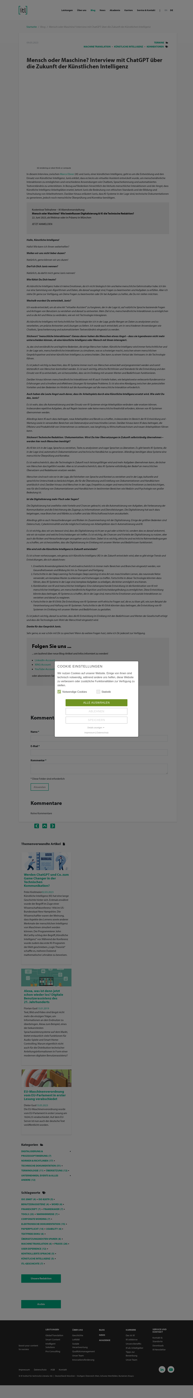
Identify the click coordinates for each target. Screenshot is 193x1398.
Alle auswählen (96, 703)
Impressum (89, 733)
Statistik (103, 692)
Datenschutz (103, 733)
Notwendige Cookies (72, 692)
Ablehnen (96, 711)
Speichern (96, 720)
